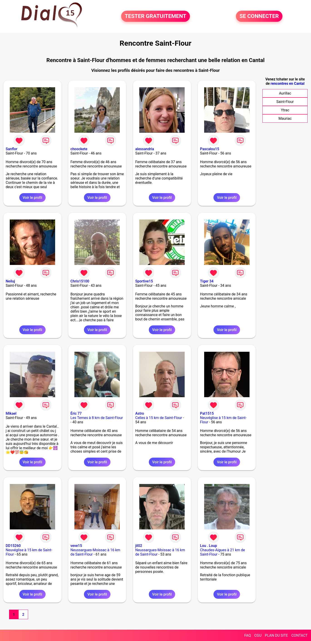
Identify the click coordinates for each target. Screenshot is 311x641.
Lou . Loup (208, 546)
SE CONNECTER (259, 16)
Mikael (11, 413)
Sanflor (11, 149)
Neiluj (10, 281)
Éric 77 (76, 413)
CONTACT (299, 635)
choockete (79, 149)
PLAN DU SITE (276, 635)
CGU (258, 635)
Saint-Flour (285, 102)
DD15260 (13, 546)
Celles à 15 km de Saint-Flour (158, 418)
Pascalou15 (209, 149)
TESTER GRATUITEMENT (155, 16)
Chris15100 (80, 281)
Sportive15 (144, 281)
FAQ (247, 635)
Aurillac (285, 93)
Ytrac (285, 110)
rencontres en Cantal (287, 83)
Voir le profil (32, 197)
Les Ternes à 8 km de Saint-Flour (97, 418)
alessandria (144, 149)
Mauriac (285, 118)
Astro (139, 413)
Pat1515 (207, 413)
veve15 (76, 546)
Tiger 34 (206, 281)
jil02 (138, 546)
